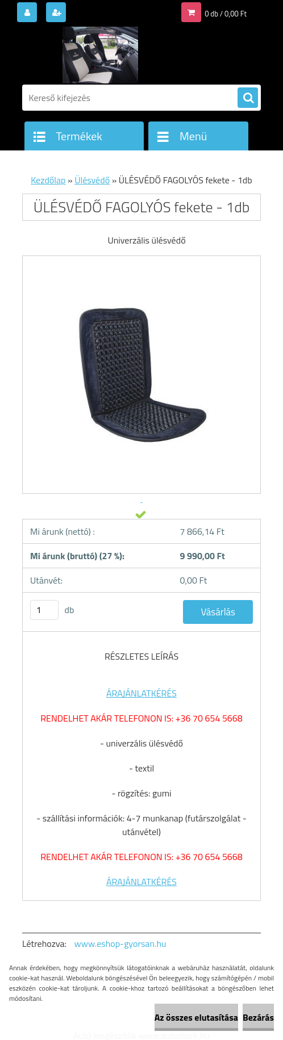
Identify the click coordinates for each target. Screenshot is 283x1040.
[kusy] (44, 610)
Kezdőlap (48, 180)
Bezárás (258, 1017)
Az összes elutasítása (196, 1017)
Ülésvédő (92, 180)
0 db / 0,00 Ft (226, 13)
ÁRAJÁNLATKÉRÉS (141, 693)
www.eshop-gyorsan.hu (120, 943)
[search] (248, 98)
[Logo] (100, 55)
